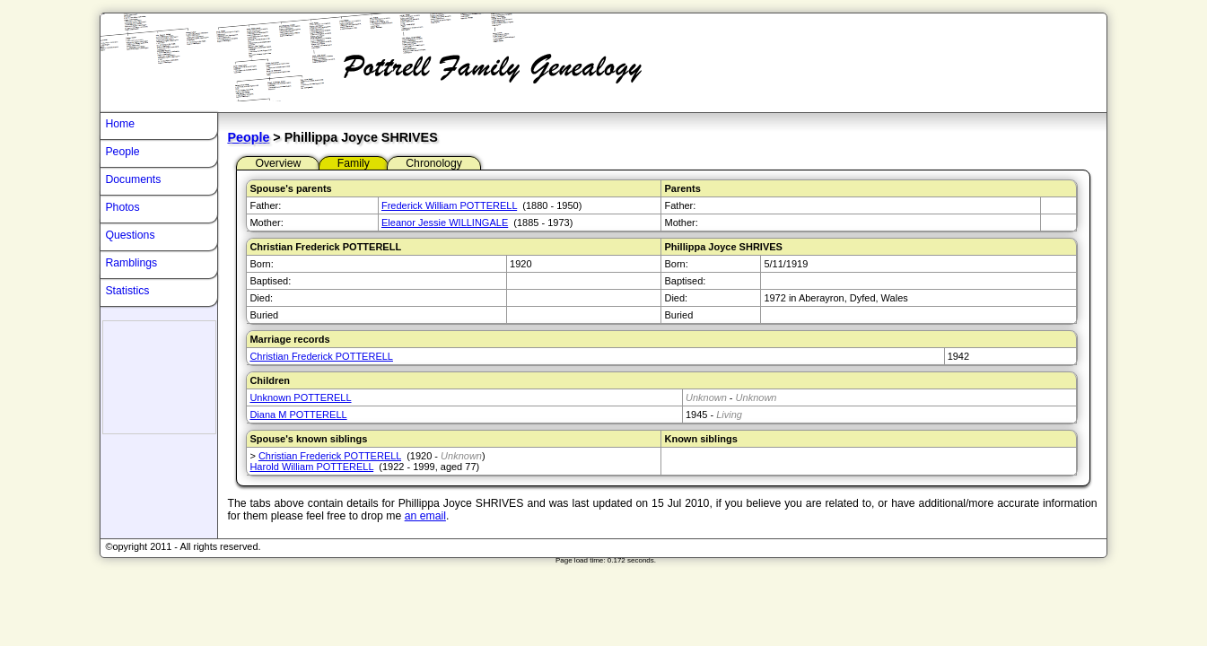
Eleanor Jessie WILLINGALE (444, 222)
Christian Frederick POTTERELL (321, 356)
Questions (129, 235)
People (248, 137)
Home (120, 124)
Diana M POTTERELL (297, 414)
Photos (122, 207)
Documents (133, 179)
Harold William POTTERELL (311, 466)
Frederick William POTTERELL (449, 205)
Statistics (127, 290)
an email (425, 516)
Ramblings (131, 263)
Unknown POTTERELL (300, 397)
